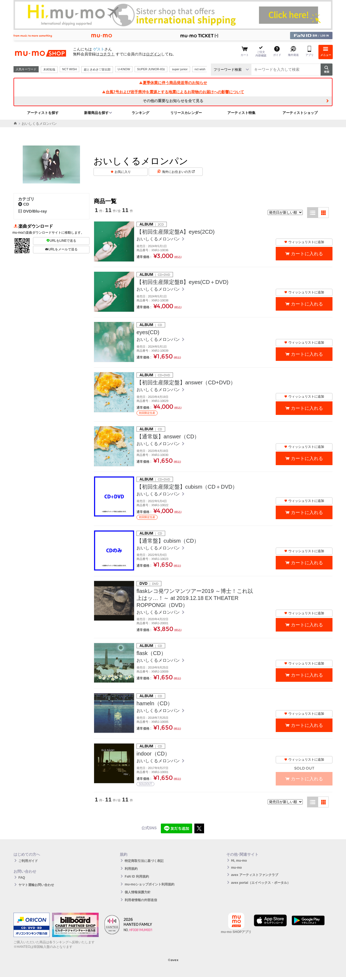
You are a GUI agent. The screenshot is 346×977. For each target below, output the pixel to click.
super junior (179, 69)
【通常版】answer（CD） (168, 436)
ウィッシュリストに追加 (304, 242)
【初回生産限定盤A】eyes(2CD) (176, 232)
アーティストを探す (43, 113)
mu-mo (236, 867)
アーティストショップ (300, 113)
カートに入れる (307, 253)
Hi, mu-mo (239, 860)
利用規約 (131, 869)
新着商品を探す (96, 113)
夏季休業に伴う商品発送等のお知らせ (173, 82)
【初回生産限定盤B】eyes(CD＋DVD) (182, 282)
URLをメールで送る (61, 249)
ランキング (140, 113)
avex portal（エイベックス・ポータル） (260, 883)
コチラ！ (107, 54)
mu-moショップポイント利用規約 (149, 884)
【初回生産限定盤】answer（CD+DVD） (186, 382)
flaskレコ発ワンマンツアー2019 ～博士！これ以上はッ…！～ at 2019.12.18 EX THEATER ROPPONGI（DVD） (195, 598)
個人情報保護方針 (138, 892)
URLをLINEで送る (61, 241)
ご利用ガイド (28, 861)
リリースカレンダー (186, 113)
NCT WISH (69, 69)
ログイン (153, 54)
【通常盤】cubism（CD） (168, 541)
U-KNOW (124, 69)
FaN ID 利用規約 (137, 876)
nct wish (200, 69)
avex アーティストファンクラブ (254, 875)
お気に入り (123, 172)
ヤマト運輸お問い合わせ (36, 885)
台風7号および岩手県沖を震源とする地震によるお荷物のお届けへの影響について (173, 92)
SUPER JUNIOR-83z (151, 69)
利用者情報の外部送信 (141, 900)
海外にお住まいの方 (178, 172)
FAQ (21, 877)
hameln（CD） (155, 703)
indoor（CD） (153, 754)
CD (23, 204)
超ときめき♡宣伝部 (97, 69)
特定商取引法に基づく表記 (144, 861)
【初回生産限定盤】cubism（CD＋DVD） (187, 487)
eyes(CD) (148, 332)
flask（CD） (151, 653)
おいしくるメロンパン (159, 239)
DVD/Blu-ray (32, 211)
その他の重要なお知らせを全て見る (173, 101)
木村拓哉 (49, 69)
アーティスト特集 (241, 113)
